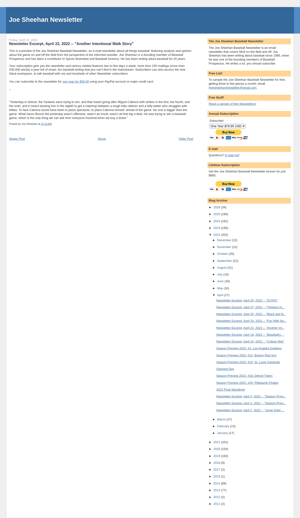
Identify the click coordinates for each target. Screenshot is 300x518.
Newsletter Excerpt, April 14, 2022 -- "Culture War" (250, 341)
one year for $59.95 (76, 81)
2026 (217, 207)
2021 (217, 442)
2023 (217, 228)
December (224, 240)
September (225, 261)
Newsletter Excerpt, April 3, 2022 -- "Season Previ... (251, 403)
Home (102, 139)
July (220, 274)
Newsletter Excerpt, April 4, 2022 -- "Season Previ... (251, 396)
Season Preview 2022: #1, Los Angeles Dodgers (249, 348)
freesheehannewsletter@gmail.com (232, 87)
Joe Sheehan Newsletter (45, 19)
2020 (217, 449)
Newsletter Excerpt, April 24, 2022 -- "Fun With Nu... (251, 321)
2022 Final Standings (230, 389)
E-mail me (232, 155)
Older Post (186, 139)
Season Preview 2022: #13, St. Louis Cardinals (248, 362)
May (220, 288)
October (223, 253)
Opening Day (225, 369)
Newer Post (17, 139)
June (221, 281)
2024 (217, 221)
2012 (217, 497)
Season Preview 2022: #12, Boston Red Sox (246, 355)
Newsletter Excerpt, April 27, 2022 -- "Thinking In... (250, 307)
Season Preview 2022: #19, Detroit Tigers (244, 375)
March (221, 419)
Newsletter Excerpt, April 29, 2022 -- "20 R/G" (247, 300)
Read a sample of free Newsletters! (232, 104)
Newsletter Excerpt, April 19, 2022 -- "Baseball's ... (250, 334)
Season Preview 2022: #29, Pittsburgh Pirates (247, 383)
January (223, 433)
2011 (217, 504)
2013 (217, 490)
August (222, 267)
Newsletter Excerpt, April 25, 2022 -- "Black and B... (251, 314)
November (224, 247)
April (220, 295)
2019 (217, 456)
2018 (217, 463)
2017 (217, 469)
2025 (217, 214)
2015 (217, 476)
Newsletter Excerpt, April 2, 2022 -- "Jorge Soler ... (250, 410)
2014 (217, 483)
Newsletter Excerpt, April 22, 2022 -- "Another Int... (250, 328)
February (223, 426)
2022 (217, 234)
